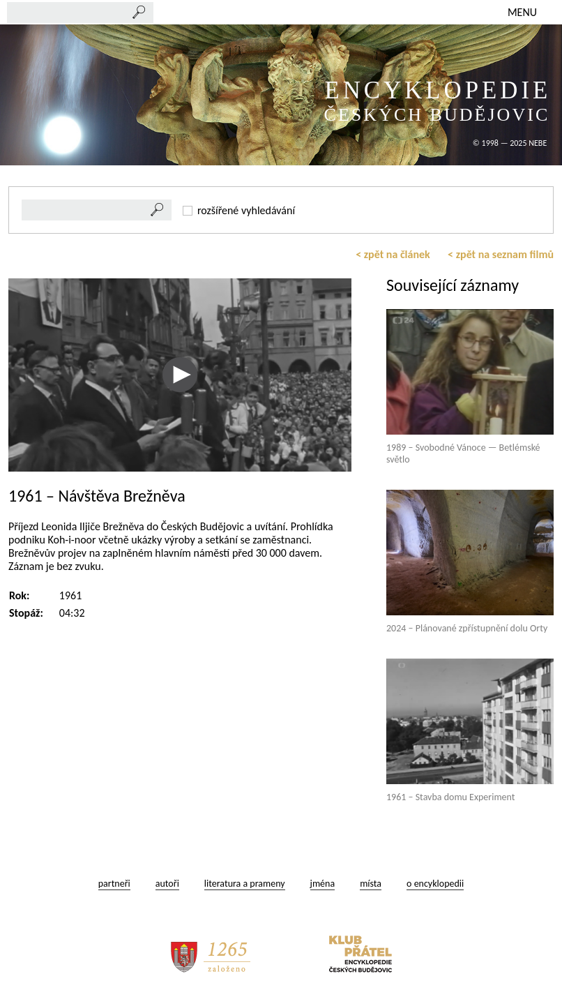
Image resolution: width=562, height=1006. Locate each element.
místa (370, 883)
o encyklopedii (435, 883)
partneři (114, 883)
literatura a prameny (244, 883)
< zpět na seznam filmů (501, 254)
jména (322, 883)
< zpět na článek (393, 254)
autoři (167, 883)
